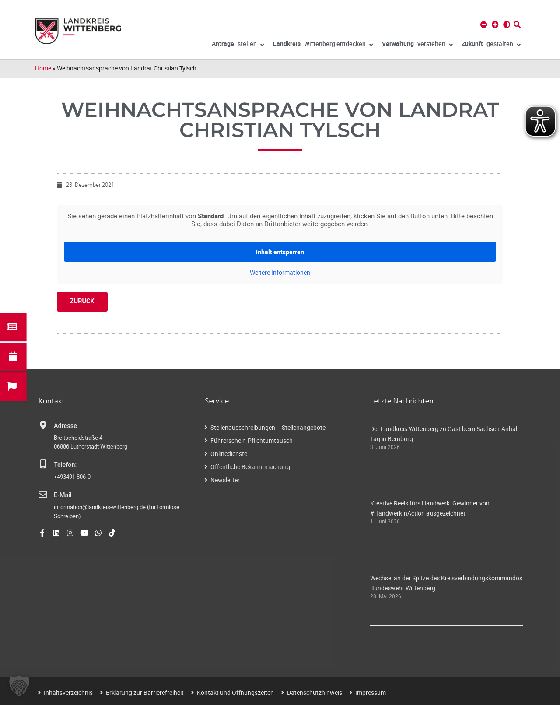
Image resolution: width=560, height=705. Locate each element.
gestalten (491, 45)
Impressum (370, 692)
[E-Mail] (42, 494)
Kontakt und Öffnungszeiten (235, 692)
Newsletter (225, 480)
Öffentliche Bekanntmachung (250, 467)
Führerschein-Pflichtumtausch (251, 440)
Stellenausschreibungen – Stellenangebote (268, 427)
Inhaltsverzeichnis (68, 692)
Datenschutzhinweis (314, 692)
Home (43, 68)
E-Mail (63, 495)
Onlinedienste (228, 453)
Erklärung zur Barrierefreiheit (145, 692)
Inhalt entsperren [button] (280, 252)
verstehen (417, 45)
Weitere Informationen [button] (280, 273)
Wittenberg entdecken (323, 45)
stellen (238, 45)
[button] (19, 685)
